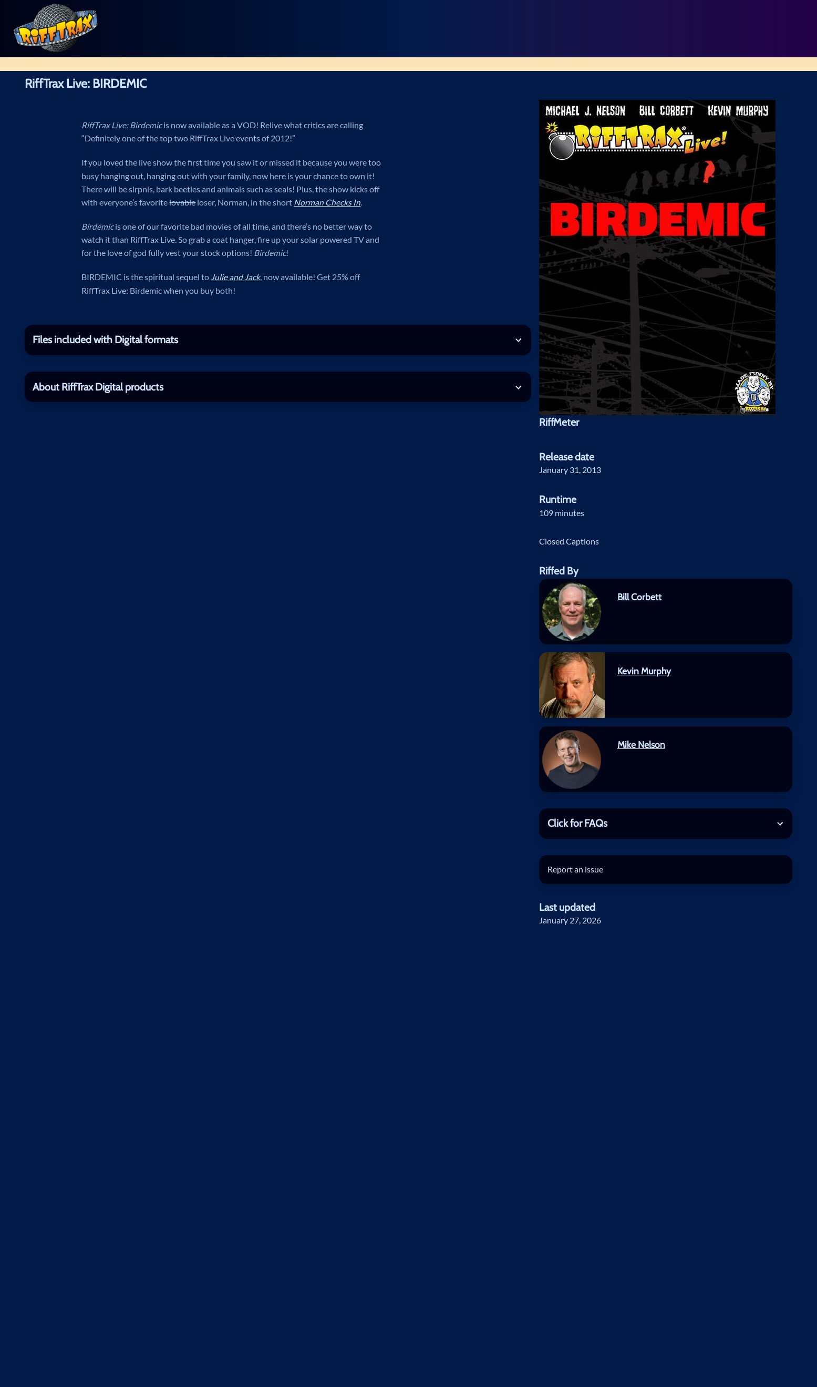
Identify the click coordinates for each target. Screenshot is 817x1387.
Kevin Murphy (644, 670)
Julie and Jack (235, 277)
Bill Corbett (639, 596)
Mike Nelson (641, 744)
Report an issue (575, 869)
